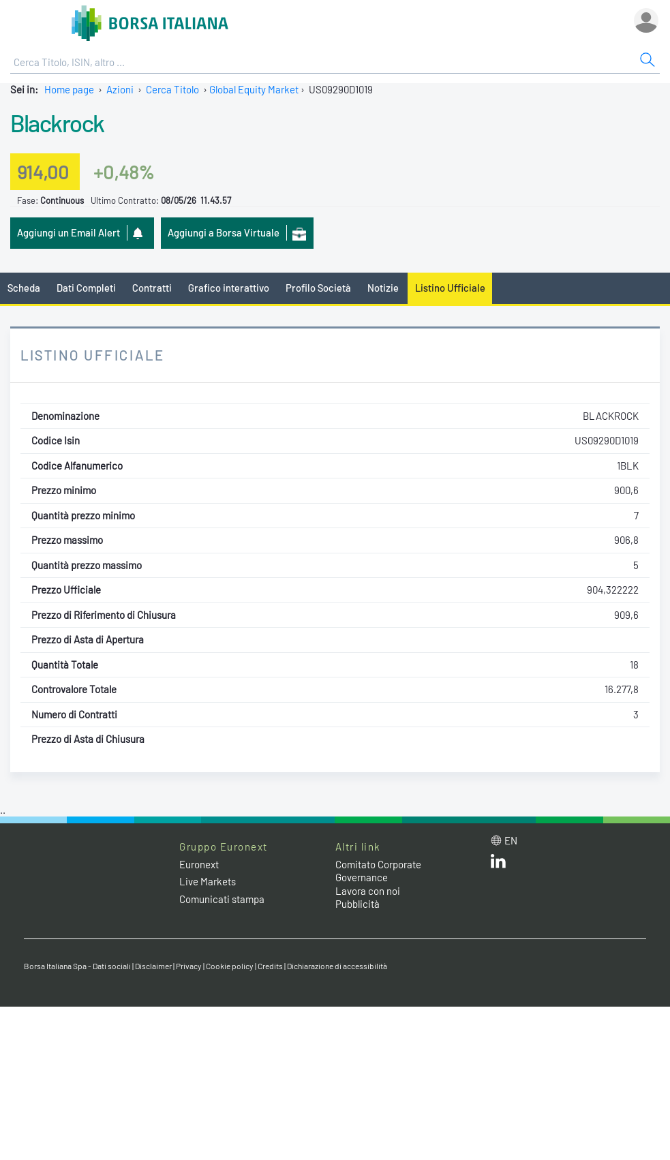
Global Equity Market (254, 89)
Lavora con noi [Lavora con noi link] (367, 891)
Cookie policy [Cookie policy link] (230, 966)
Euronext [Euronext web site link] (199, 864)
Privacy (189, 966)
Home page (69, 89)
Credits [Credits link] (270, 966)
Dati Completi (86, 287)
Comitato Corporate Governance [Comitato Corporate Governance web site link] (378, 871)
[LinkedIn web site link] (498, 864)
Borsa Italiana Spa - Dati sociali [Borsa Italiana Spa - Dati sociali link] (77, 966)
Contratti (152, 287)
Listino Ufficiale (450, 287)
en (510, 840)
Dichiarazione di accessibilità (337, 966)
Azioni (120, 89)
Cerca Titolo (172, 89)
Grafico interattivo (228, 287)
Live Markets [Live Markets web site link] (207, 881)
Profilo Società (318, 287)
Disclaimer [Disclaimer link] (153, 966)
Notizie (383, 287)
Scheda (23, 287)
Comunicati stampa (221, 899)
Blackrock (57, 122)
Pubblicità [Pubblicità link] (357, 904)
